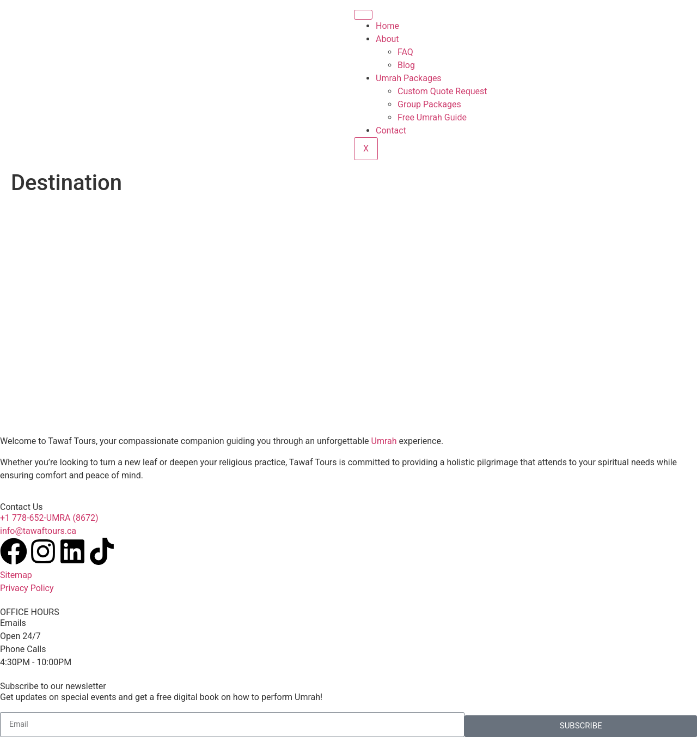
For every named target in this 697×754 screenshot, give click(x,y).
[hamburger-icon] (363, 15)
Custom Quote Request (442, 91)
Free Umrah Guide (432, 117)
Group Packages (429, 104)
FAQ (405, 52)
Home (387, 26)
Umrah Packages (409, 78)
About (387, 39)
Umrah (384, 441)
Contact (391, 130)
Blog (406, 65)
